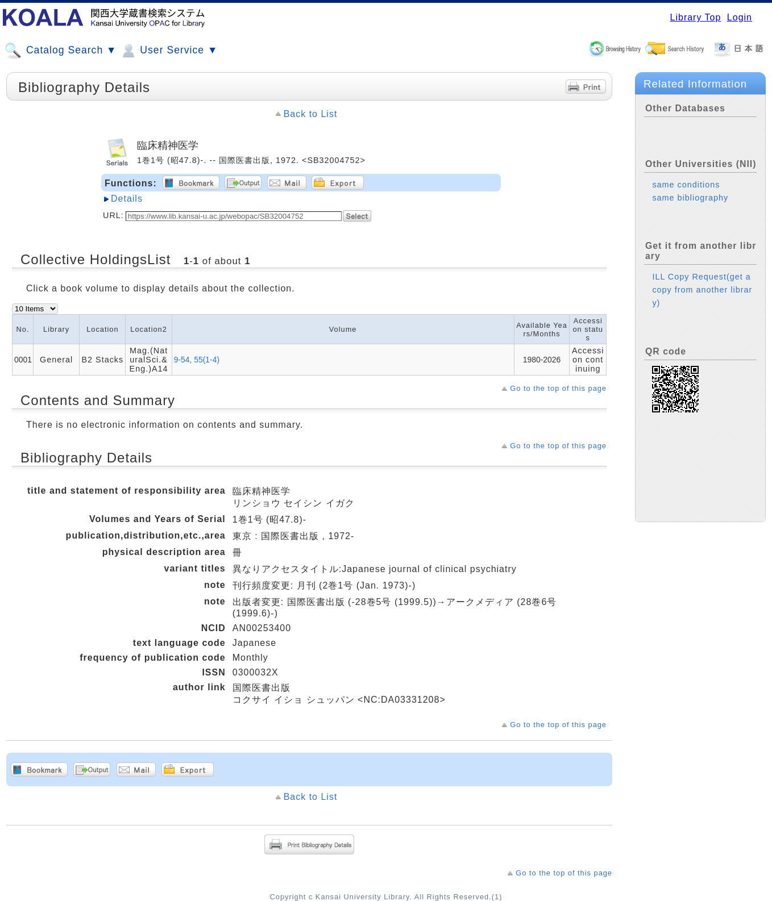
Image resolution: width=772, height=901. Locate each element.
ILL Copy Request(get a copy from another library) (702, 289)
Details (127, 198)
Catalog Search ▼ (61, 50)
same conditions (686, 184)
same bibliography (690, 197)
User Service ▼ (168, 50)
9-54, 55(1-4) (196, 359)
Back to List (311, 114)
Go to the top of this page (558, 388)
